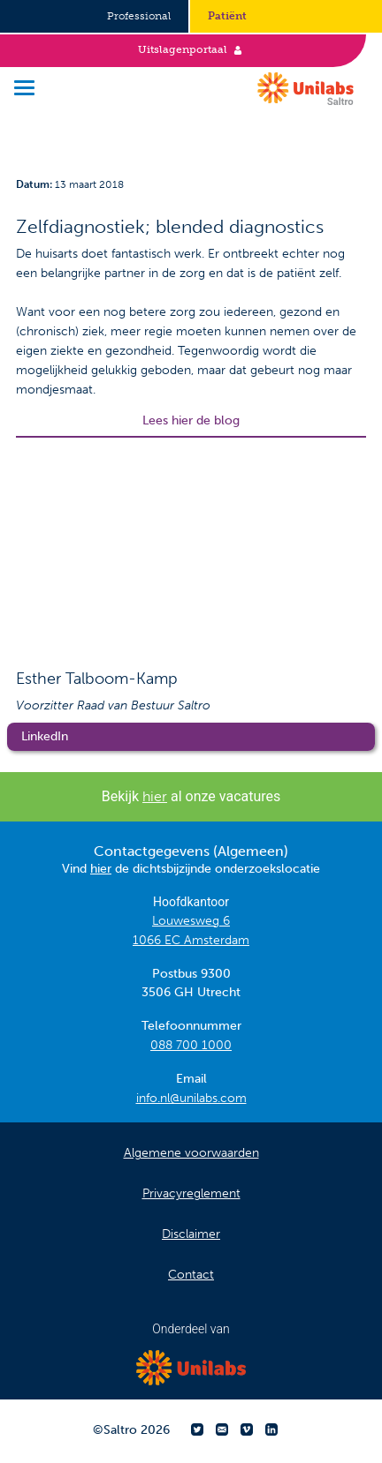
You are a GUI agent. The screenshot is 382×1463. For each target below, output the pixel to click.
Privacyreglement (191, 1193)
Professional (139, 16)
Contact (191, 1274)
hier (154, 796)
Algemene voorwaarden (191, 1152)
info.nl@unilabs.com (191, 1098)
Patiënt (227, 16)
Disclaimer (191, 1234)
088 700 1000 (191, 1045)
